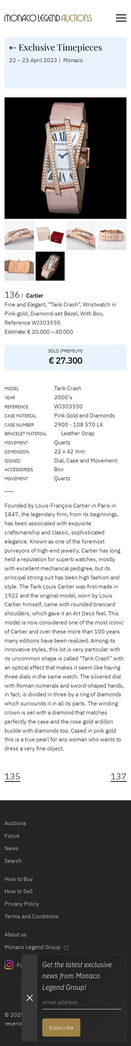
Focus (12, 835)
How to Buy (19, 878)
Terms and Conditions (32, 916)
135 (12, 776)
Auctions (15, 822)
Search (13, 860)
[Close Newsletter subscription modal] (29, 997)
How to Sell (18, 891)
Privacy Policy (22, 903)
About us (16, 934)
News (12, 848)
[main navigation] (121, 19)
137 (118, 776)
